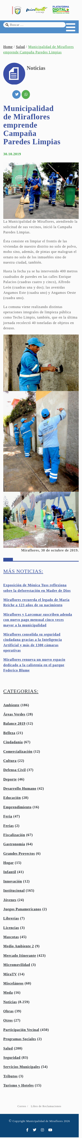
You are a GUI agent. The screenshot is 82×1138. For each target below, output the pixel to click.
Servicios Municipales (21, 1067)
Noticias (10, 1003)
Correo (23, 1106)
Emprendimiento (17, 808)
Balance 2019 (14, 724)
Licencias (11, 928)
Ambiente (11, 706)
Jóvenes (9, 901)
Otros (8, 1021)
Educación (12, 798)
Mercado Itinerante (19, 956)
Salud (20, 47)
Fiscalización (14, 836)
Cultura (10, 761)
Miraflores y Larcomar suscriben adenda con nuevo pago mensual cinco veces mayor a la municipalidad (37, 620)
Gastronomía (14, 845)
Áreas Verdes (14, 715)
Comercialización (17, 752)
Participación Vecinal (21, 1030)
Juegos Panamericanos (22, 910)
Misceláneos (13, 984)
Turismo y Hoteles (18, 1086)
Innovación (12, 882)
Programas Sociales (19, 1040)
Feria (7, 817)
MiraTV (10, 975)
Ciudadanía (13, 743)
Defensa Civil (14, 771)
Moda (8, 993)
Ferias (8, 826)
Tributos (10, 1077)
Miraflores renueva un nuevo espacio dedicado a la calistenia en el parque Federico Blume (34, 666)
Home (8, 47)
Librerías (11, 919)
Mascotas (11, 938)
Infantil (9, 873)
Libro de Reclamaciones (48, 1106)
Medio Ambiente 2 (18, 947)
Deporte (10, 780)
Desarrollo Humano (19, 789)
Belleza (9, 734)
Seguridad (12, 1058)
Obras (8, 1012)
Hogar (8, 863)
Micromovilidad (16, 965)
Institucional (14, 891)
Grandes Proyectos (19, 854)
